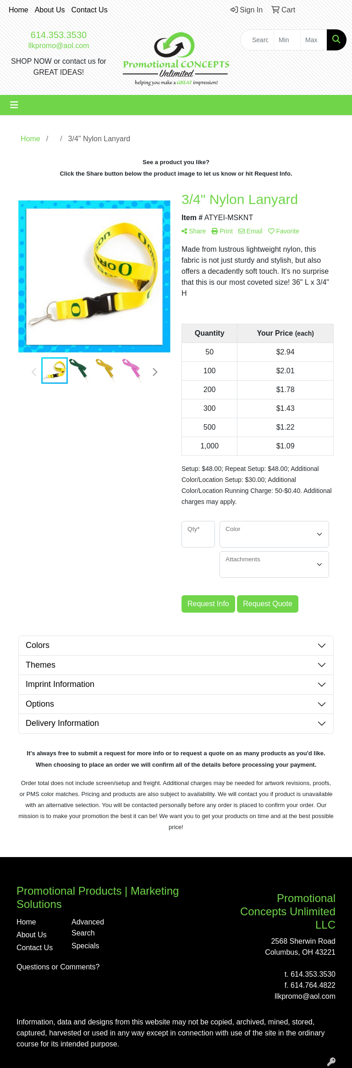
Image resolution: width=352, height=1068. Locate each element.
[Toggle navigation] (14, 105)
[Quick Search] (257, 39)
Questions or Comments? (57, 967)
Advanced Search (88, 927)
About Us (50, 10)
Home (18, 10)
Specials (85, 946)
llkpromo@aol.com (58, 46)
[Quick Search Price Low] (287, 39)
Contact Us (90, 10)
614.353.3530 (59, 35)
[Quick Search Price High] (313, 39)
